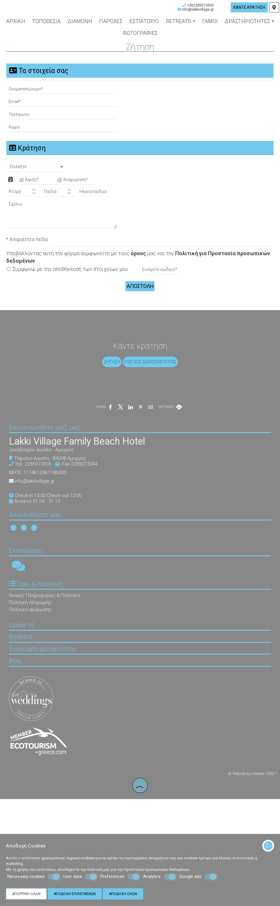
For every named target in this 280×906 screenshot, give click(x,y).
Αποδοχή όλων (123, 894)
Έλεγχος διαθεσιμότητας (152, 382)
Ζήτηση (110, 382)
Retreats (180, 25)
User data (80, 877)
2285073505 (44, 507)
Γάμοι (210, 25)
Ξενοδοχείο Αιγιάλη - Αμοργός (47, 493)
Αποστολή (140, 292)
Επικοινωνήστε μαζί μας (50, 466)
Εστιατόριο (144, 25)
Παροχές (111, 25)
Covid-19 (27, 709)
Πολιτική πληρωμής (36, 664)
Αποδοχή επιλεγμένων (75, 894)
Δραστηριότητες (249, 25)
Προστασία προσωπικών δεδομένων (156, 869)
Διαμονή (80, 25)
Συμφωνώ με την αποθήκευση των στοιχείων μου (70, 276)
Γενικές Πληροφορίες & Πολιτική (50, 657)
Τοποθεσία (46, 25)
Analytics (159, 877)
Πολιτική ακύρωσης (36, 671)
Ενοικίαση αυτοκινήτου (48, 743)
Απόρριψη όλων (26, 894)
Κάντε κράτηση (248, 11)
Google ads (197, 877)
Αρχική (15, 25)
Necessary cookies (33, 877)
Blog (21, 760)
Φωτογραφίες (140, 37)
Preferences (119, 877)
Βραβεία (26, 726)
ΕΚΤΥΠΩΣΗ (170, 439)
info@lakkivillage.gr (197, 13)
